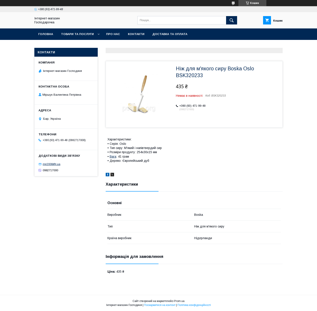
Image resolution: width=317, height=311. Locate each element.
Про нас (113, 34)
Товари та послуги (77, 34)
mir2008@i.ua (51, 164)
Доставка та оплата (169, 34)
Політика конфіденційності (194, 305)
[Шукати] (231, 20)
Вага (113, 156)
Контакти (136, 34)
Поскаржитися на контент (159, 305)
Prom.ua (179, 301)
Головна (45, 34)
